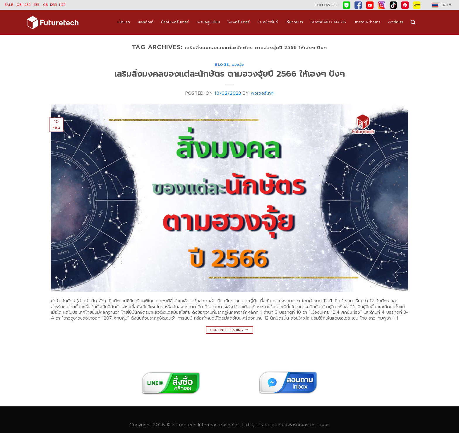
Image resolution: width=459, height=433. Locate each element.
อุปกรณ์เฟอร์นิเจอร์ (289, 424)
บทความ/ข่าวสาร (367, 22)
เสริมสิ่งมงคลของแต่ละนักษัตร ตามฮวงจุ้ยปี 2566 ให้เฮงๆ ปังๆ (229, 74)
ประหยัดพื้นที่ (267, 22)
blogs (222, 64)
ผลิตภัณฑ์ (145, 22)
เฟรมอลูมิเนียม (208, 22)
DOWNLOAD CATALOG (328, 22)
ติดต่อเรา (395, 22)
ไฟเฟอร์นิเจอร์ (238, 22)
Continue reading (229, 329)
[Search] (413, 22)
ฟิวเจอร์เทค (262, 93)
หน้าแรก (123, 22)
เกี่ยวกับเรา (294, 22)
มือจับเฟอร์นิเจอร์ (175, 22)
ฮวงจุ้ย (238, 64)
